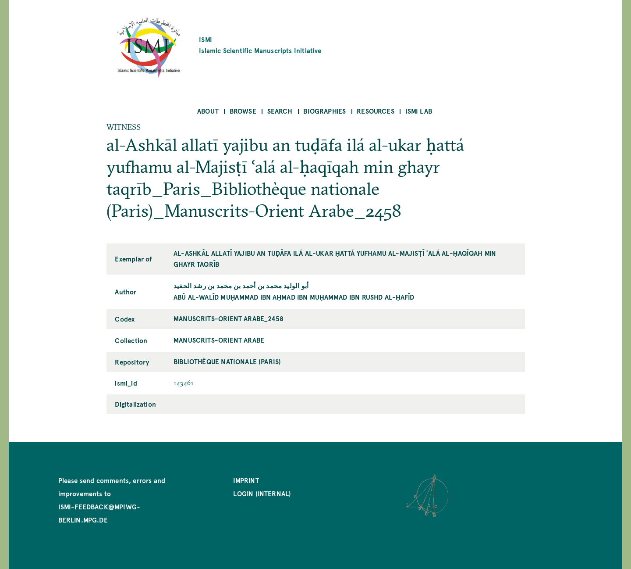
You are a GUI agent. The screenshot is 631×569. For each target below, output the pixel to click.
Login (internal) (262, 493)
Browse (243, 110)
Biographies (324, 110)
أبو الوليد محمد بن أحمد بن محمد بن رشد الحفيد (241, 285)
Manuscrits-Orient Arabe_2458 (229, 318)
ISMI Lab (418, 110)
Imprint (246, 480)
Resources (375, 110)
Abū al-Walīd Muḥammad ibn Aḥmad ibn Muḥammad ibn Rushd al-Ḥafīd (294, 296)
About (208, 110)
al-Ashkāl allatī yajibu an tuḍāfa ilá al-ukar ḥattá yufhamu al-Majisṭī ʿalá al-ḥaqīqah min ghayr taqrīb (335, 258)
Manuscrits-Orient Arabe (219, 339)
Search (280, 110)
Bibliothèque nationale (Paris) (227, 361)
